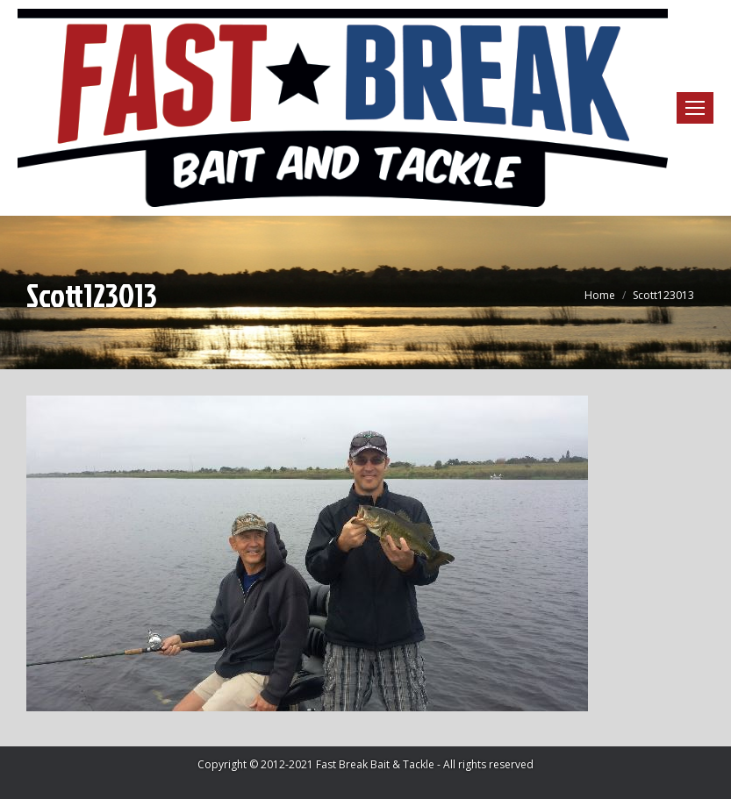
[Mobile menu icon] (695, 108)
